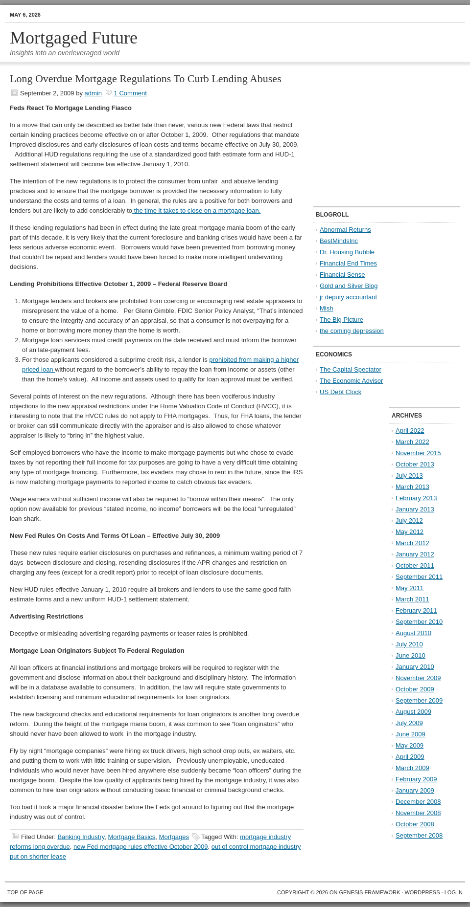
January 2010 (415, 666)
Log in (454, 892)
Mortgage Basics (132, 837)
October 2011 (415, 565)
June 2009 (410, 734)
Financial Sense (342, 274)
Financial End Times (348, 263)
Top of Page (25, 892)
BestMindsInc (339, 240)
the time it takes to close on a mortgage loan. (196, 210)
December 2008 (418, 801)
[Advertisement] (374, 135)
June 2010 (410, 655)
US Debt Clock (340, 392)
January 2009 (415, 790)
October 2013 (415, 464)
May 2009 (409, 745)
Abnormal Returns (345, 229)
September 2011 (419, 576)
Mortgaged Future (74, 37)
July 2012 (409, 520)
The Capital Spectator (350, 369)
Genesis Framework (369, 892)
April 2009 (410, 756)
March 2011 (412, 599)
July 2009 (409, 723)
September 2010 (419, 621)
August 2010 (413, 633)
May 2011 (409, 588)
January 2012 (415, 554)
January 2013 (415, 509)
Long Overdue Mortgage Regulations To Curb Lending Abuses (146, 78)
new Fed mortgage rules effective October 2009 (140, 846)
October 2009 (415, 689)
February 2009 (416, 779)
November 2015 (418, 453)
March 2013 (412, 486)
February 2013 (416, 498)
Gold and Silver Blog (349, 285)
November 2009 (418, 678)
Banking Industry (80, 837)
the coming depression (352, 330)
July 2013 (409, 475)
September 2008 (419, 835)
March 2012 (412, 543)
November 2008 (418, 813)
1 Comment (130, 93)
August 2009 (413, 711)
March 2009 (412, 768)
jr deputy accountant (348, 297)
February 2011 (416, 610)
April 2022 (410, 430)
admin (93, 93)
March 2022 (412, 441)
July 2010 (409, 644)
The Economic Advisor (351, 380)
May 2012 (409, 531)
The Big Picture (341, 319)
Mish (326, 308)
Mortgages (174, 837)
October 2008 (415, 824)
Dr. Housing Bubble (347, 252)
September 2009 (419, 700)
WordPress (422, 892)
